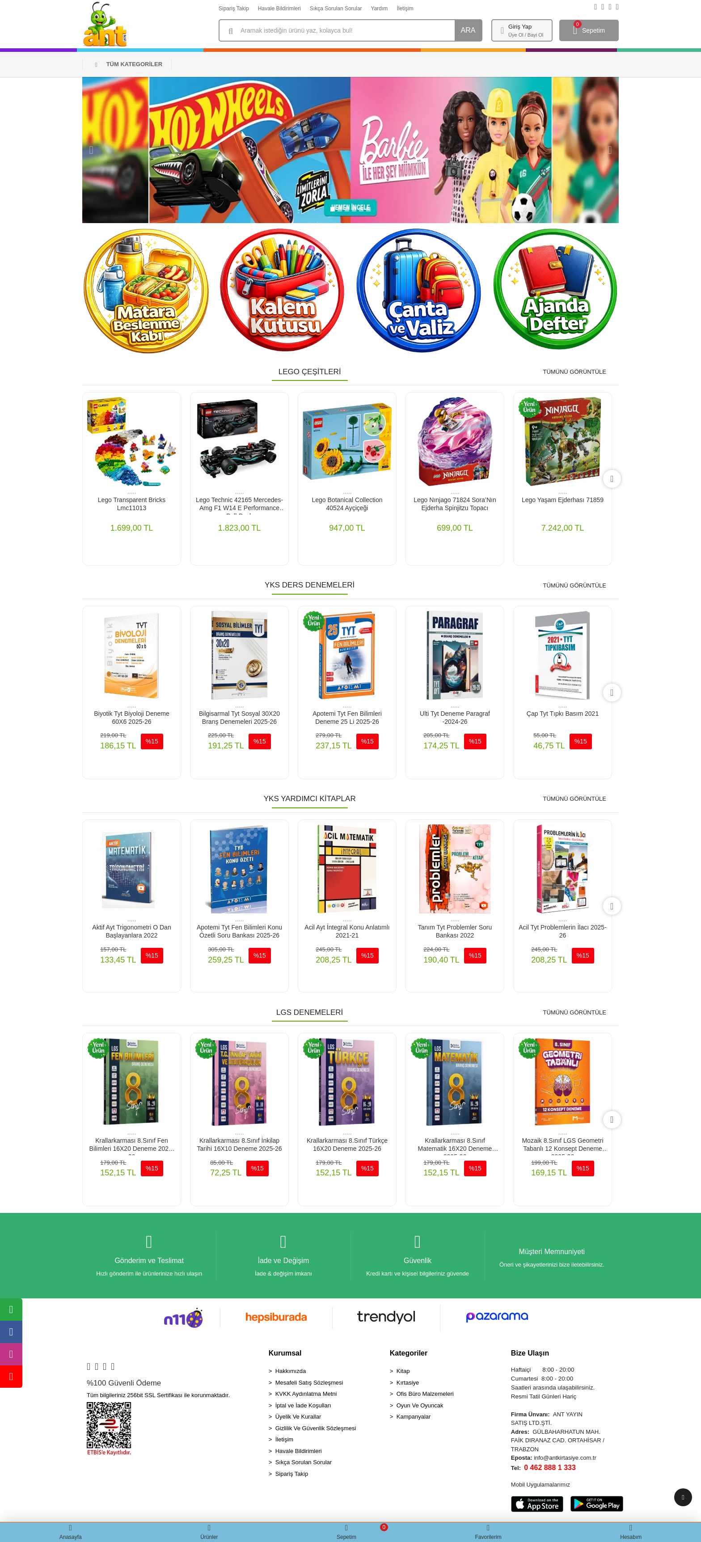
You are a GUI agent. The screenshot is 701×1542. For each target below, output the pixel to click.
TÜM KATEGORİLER (128, 64)
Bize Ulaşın (530, 1353)
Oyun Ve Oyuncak (420, 1406)
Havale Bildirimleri (279, 8)
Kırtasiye (408, 1383)
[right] (611, 479)
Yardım (379, 8)
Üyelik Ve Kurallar (298, 1417)
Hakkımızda (290, 1371)
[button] (91, 150)
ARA (468, 30)
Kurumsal (285, 1353)
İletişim (405, 8)
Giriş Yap (520, 26)
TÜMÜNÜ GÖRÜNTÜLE (574, 371)
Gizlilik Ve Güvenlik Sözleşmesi (315, 1428)
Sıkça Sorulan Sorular (336, 8)
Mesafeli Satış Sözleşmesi (309, 1383)
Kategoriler (408, 1353)
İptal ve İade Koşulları (303, 1406)
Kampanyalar (414, 1417)
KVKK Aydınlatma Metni (306, 1394)
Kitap (403, 1371)
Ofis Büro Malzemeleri (425, 1394)
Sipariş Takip (234, 8)
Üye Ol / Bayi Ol (525, 35)
